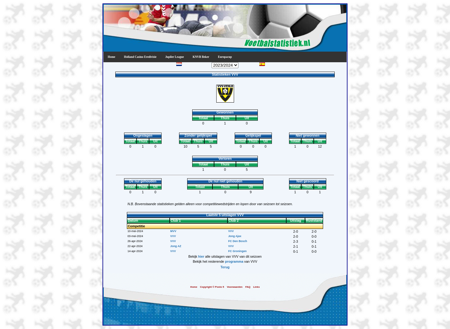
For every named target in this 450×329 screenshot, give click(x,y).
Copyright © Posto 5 (212, 287)
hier (201, 256)
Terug (225, 267)
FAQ (247, 287)
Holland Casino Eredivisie (140, 56)
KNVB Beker (200, 56)
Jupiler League (174, 56)
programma (234, 261)
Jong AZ (175, 246)
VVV (231, 231)
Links (256, 287)
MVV (173, 231)
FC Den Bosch (237, 241)
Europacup (225, 56)
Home (111, 56)
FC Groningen (237, 251)
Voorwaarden (234, 287)
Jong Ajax (234, 236)
